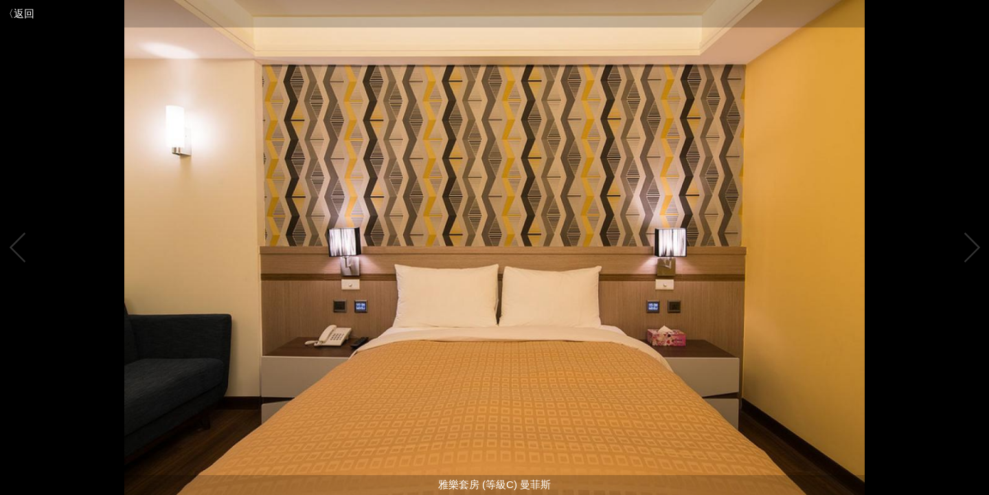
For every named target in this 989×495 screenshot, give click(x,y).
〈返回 (18, 13)
